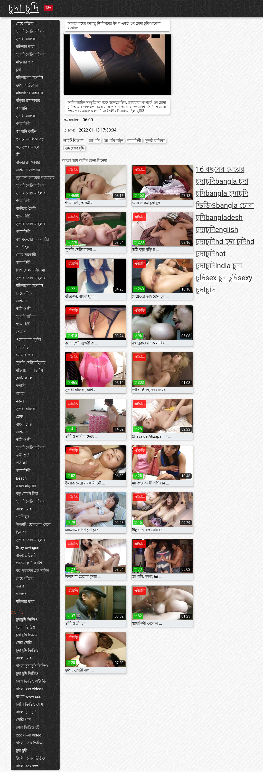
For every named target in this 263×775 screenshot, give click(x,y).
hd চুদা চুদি (230, 241)
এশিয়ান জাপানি (28, 170)
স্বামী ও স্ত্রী (23, 308)
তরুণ (20, 586)
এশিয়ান (22, 301)
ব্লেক (19, 416)
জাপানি (21, 108)
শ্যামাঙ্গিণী (23, 124)
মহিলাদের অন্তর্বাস (29, 77)
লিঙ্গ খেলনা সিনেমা (30, 270)
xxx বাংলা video (28, 735)
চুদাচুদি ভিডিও (27, 619)
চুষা (18, 70)
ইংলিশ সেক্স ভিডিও (30, 758)
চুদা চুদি (23, 8)
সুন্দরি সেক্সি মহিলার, (31, 193)
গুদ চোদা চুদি (74, 148)
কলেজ (21, 594)
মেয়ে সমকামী (26, 255)
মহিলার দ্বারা (25, 46)
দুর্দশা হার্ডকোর (27, 85)
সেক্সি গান (23, 719)
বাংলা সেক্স (24, 424)
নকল (20, 401)
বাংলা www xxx (28, 696)
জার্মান (21, 332)
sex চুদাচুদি (221, 278)
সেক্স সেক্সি (24, 642)
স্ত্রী (18, 154)
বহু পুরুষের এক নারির (32, 239)
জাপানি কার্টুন (26, 131)
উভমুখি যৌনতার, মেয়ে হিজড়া (33, 528)
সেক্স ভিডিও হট (27, 727)
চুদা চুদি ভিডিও (27, 635)
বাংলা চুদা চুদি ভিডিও (32, 666)
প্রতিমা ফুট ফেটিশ (29, 563)
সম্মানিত (22, 347)
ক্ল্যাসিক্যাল (24, 378)
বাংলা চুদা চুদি (26, 712)
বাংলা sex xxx (27, 766)
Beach (21, 478)
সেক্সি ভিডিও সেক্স (29, 704)
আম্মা (20, 393)
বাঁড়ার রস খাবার (28, 100)
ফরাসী (20, 386)
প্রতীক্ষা (21, 463)
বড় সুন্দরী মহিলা (28, 147)
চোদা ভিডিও (25, 627)
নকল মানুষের (26, 486)
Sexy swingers (28, 547)
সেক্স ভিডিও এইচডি (31, 681)
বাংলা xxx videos (29, 689)
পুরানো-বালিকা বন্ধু (30, 139)
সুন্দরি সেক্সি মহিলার (30, 31)
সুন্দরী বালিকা (26, 39)
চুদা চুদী (21, 750)
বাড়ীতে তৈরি (26, 208)
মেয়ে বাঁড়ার (24, 23)
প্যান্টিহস (22, 247)
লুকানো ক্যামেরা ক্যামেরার (35, 177)
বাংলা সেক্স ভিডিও (30, 743)
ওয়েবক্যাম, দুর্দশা (28, 339)
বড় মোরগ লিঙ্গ (27, 493)
